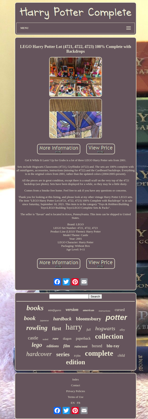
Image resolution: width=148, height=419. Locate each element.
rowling (36, 327)
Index (75, 379)
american (88, 310)
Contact (75, 385)
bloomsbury (88, 318)
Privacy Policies (75, 391)
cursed (120, 310)
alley (122, 329)
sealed (45, 339)
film (66, 346)
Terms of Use (75, 397)
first (56, 328)
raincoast (80, 346)
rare (56, 338)
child (121, 355)
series (63, 354)
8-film (77, 355)
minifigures (54, 310)
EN (73, 402)
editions (53, 346)
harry (74, 327)
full (89, 329)
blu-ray (113, 346)
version (72, 309)
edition (75, 362)
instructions (104, 310)
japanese (44, 320)
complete (99, 353)
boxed (97, 345)
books (34, 308)
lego (37, 344)
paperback (83, 338)
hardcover (39, 353)
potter (116, 317)
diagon (67, 338)
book (30, 318)
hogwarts (105, 328)
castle (33, 337)
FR (78, 402)
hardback (62, 318)
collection (109, 336)
